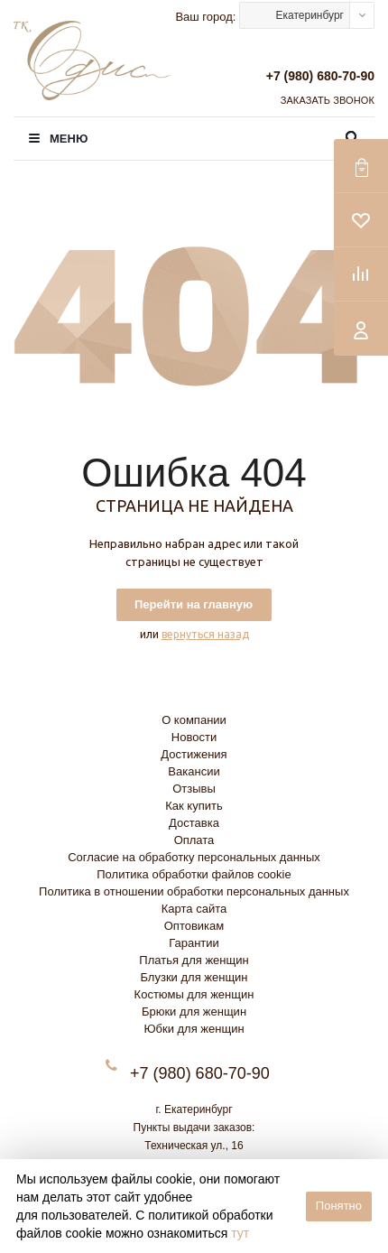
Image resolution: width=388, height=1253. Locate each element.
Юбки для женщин (193, 1028)
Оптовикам (194, 926)
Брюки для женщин (194, 1011)
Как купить (193, 805)
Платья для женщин (193, 960)
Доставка (194, 823)
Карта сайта (194, 908)
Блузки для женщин (193, 977)
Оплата (194, 840)
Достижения (193, 754)
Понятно (339, 1205)
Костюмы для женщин (194, 994)
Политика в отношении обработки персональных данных (194, 891)
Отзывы (194, 788)
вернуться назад (205, 634)
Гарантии (194, 943)
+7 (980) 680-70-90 (320, 76)
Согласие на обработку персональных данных (194, 857)
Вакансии (193, 771)
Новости (194, 737)
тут (240, 1233)
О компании (194, 720)
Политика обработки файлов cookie (194, 874)
